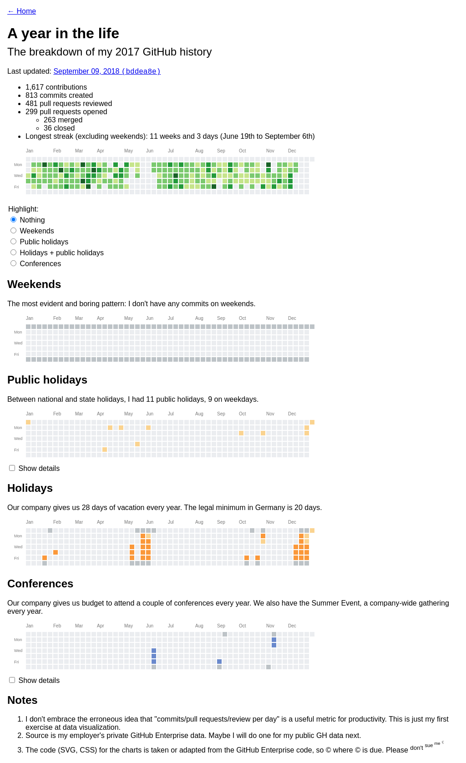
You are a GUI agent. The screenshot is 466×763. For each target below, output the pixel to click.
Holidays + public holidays (57, 254)
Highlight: (23, 210)
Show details (39, 470)
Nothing (27, 221)
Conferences (35, 265)
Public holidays (39, 243)
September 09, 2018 (107, 72)
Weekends (32, 232)
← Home (21, 11)
